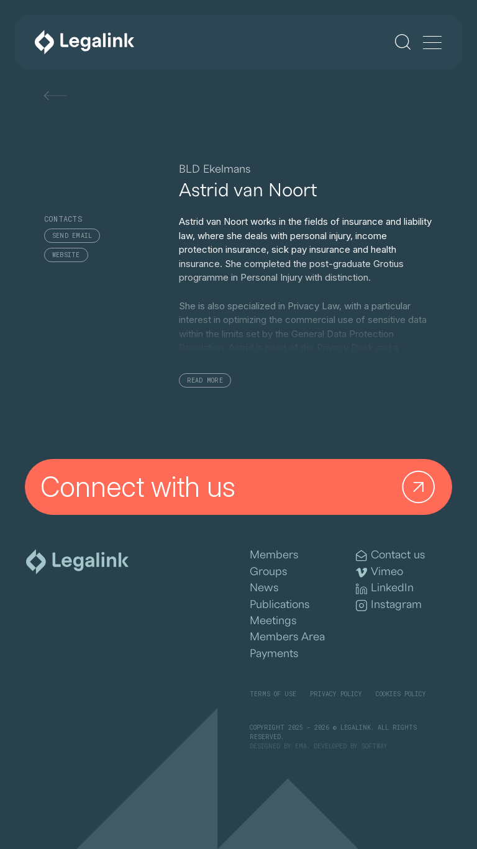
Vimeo (379, 572)
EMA (301, 746)
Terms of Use (273, 694)
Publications (280, 604)
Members (274, 555)
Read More (205, 380)
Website (66, 255)
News (264, 588)
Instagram (389, 605)
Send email (72, 236)
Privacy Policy (336, 694)
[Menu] (432, 43)
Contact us (390, 555)
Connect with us (241, 487)
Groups (269, 571)
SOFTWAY (374, 746)
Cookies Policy (401, 694)
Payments (274, 653)
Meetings (273, 620)
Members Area (287, 637)
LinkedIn (385, 588)
